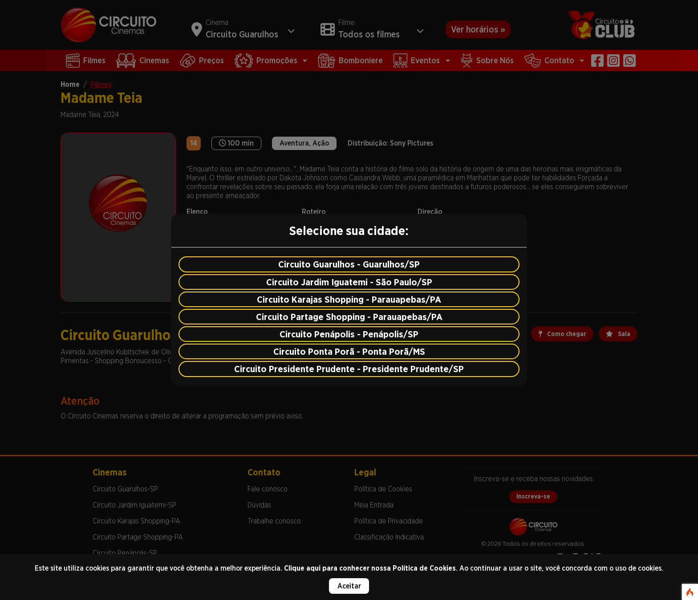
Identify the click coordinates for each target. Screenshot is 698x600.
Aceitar (349, 586)
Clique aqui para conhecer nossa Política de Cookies (370, 568)
